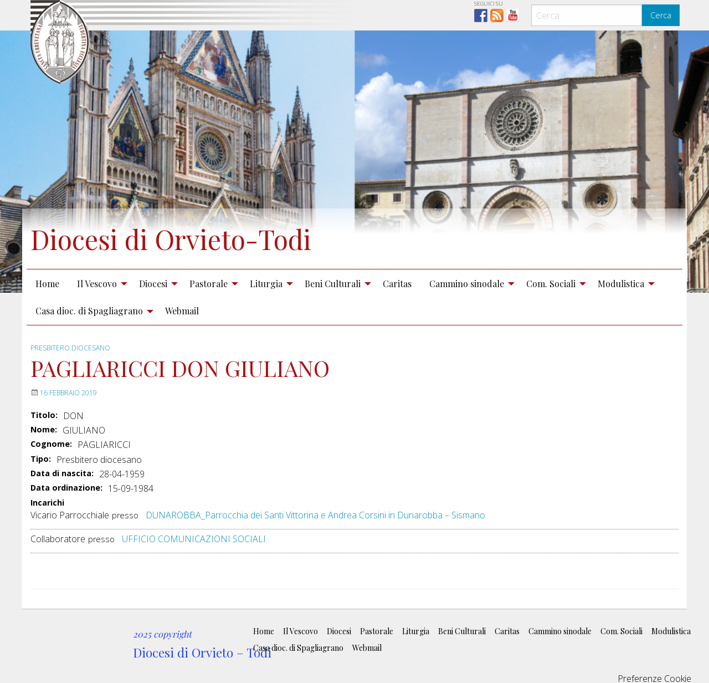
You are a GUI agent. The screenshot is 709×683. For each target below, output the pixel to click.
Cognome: (51, 444)
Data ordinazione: (66, 487)
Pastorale (208, 283)
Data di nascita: (62, 473)
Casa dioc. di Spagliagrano (89, 311)
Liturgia (266, 283)
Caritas (397, 283)
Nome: (43, 429)
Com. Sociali (551, 283)
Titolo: (44, 415)
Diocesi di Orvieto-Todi (170, 239)
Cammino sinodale (466, 283)
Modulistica (621, 283)
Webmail (182, 311)
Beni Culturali (333, 283)
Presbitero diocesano (70, 348)
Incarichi (47, 503)
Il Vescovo (97, 283)
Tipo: (40, 459)
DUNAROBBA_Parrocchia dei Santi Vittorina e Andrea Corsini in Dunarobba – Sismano (315, 515)
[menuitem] (47, 283)
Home (47, 283)
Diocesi (153, 283)
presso (125, 515)
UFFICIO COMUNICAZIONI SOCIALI (194, 539)
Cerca (660, 15)
